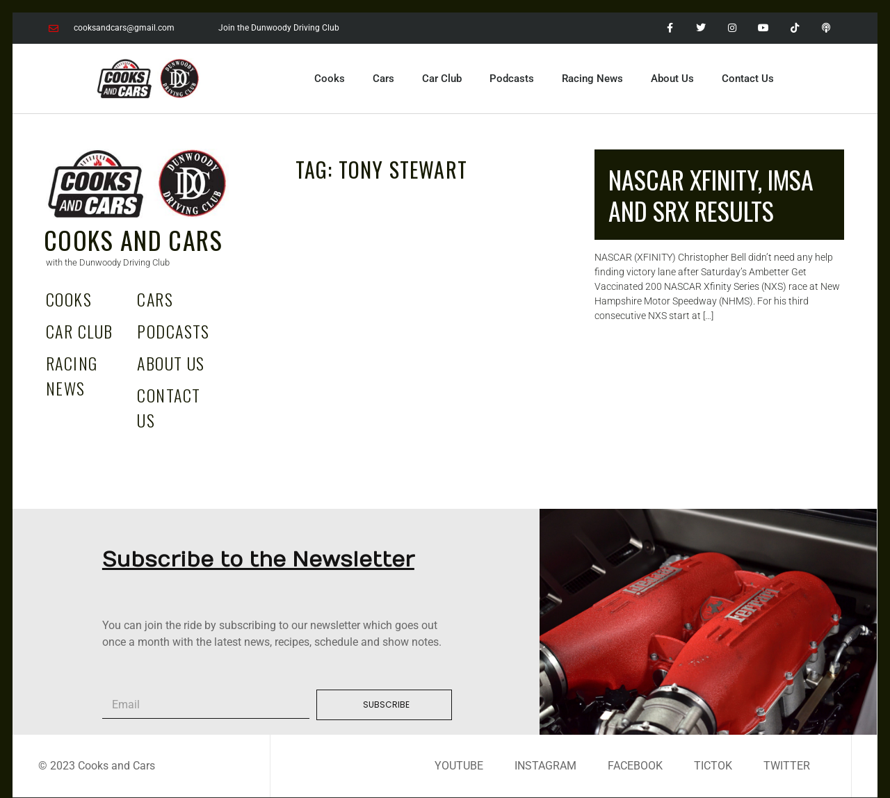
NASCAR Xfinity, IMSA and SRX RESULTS (711, 195)
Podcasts (512, 78)
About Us (672, 78)
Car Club (442, 78)
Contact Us (748, 78)
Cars (383, 78)
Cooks (329, 78)
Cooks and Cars (133, 239)
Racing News (592, 78)
